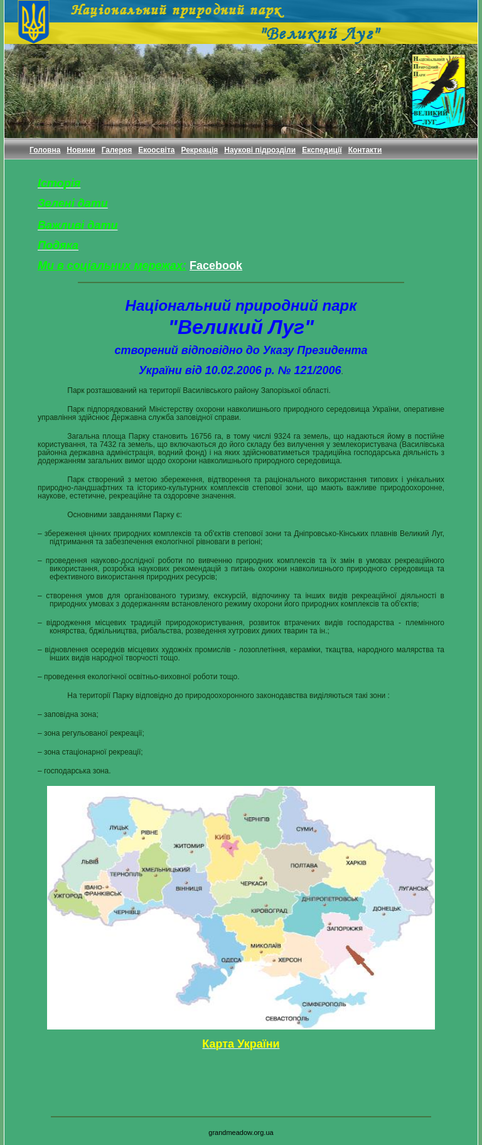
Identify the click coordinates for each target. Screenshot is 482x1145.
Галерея (117, 150)
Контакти (365, 150)
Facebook (216, 265)
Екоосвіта (156, 150)
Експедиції (322, 150)
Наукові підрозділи (260, 150)
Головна (44, 150)
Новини (81, 150)
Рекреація (199, 150)
